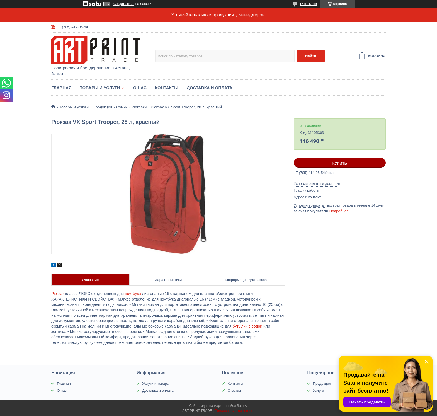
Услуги (318, 390)
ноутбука (133, 293)
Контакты (166, 88)
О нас (140, 88)
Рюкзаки (139, 107)
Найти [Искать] (310, 56)
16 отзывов (308, 4)
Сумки (122, 107)
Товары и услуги (100, 88)
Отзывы (234, 390)
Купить (339, 163)
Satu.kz (242, 406)
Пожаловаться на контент (234, 411)
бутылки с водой (247, 326)
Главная (61, 88)
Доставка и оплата (209, 88)
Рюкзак (57, 293)
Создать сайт (123, 4)
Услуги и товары (155, 383)
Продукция (102, 107)
